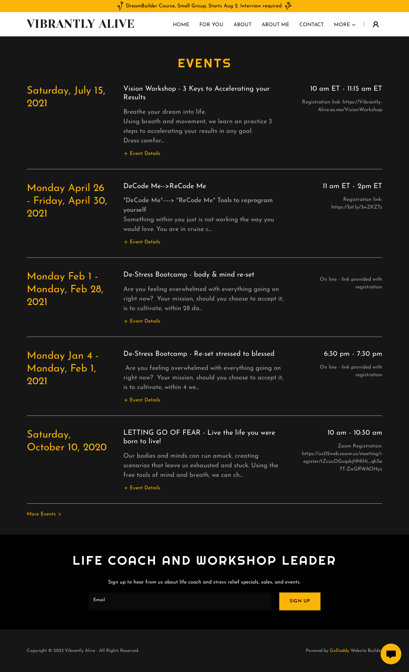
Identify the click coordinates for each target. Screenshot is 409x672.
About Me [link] (275, 24)
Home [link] (181, 24)
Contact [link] (311, 24)
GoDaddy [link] (339, 650)
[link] (89, 26)
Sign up (299, 601)
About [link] (242, 24)
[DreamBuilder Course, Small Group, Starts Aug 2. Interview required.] (204, 6)
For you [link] (211, 24)
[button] (345, 25)
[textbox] (180, 601)
